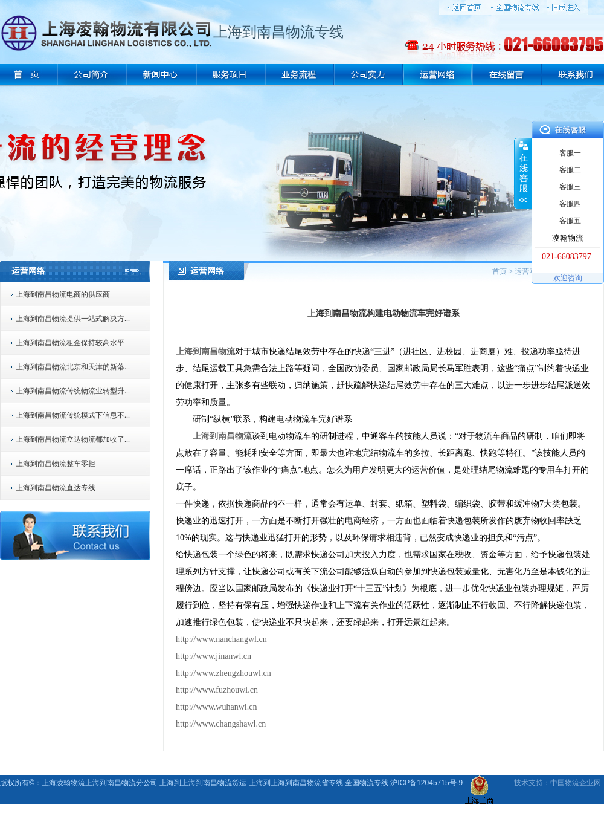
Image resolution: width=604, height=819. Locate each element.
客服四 (570, 203)
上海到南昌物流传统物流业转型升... (73, 391)
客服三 (570, 187)
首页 (499, 271)
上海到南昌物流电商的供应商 (63, 294)
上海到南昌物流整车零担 (55, 463)
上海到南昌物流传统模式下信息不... (73, 415)
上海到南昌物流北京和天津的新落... (73, 367)
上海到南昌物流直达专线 (55, 488)
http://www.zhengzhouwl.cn (223, 673)
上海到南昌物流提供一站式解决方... (73, 318)
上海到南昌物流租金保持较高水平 (70, 342)
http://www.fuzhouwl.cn (217, 689)
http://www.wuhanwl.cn (216, 706)
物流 (572, 783)
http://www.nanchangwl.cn (221, 639)
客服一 (570, 153)
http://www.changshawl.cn (221, 723)
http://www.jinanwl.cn (213, 656)
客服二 (570, 170)
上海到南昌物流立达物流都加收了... (73, 439)
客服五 (570, 220)
